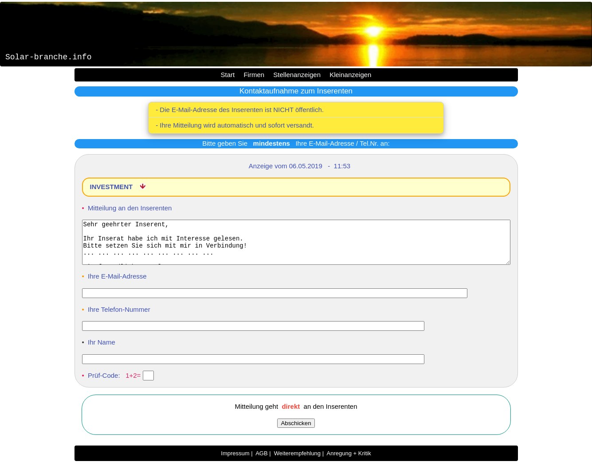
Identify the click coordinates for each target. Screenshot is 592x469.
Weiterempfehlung (297, 461)
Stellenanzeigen (297, 74)
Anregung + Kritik (349, 461)
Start (228, 74)
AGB (261, 461)
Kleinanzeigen (350, 74)
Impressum (235, 461)
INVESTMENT (112, 186)
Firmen (253, 74)
